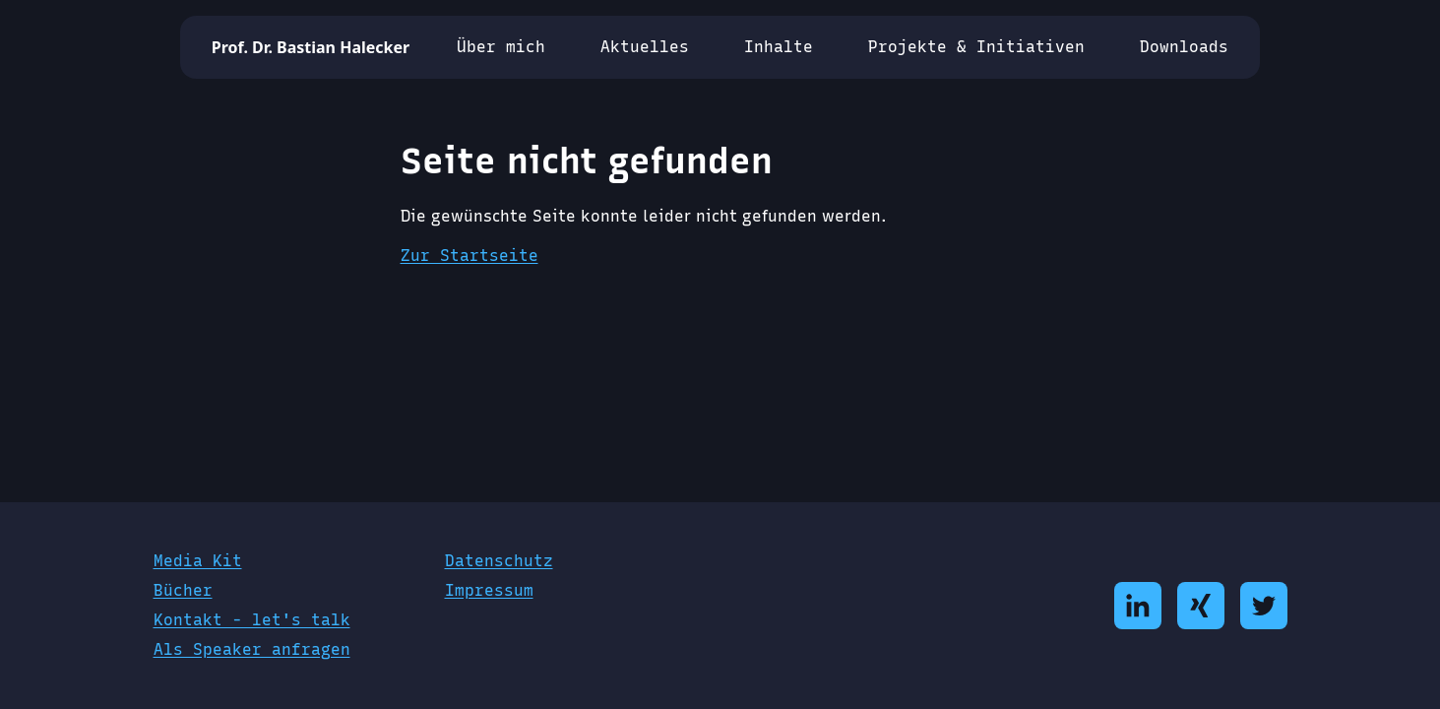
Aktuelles (644, 46)
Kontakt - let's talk (252, 620)
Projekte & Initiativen (976, 46)
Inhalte (778, 46)
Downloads (1184, 46)
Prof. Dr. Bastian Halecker (310, 47)
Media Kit (198, 560)
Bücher (183, 590)
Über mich (501, 46)
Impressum (489, 590)
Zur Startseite (469, 255)
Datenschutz (499, 560)
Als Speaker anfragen (252, 649)
